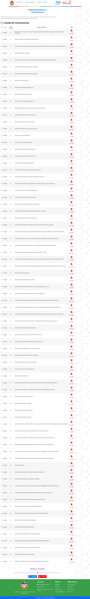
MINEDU (57, 584)
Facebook (32, 576)
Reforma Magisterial (60, 591)
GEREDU (57, 587)
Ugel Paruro (19, 2)
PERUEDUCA (58, 589)
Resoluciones (70, 589)
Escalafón (70, 591)
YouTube (42, 576)
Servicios (45, 2)
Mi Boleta (70, 587)
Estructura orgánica (30, 2)
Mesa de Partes (71, 584)
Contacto (39, 2)
